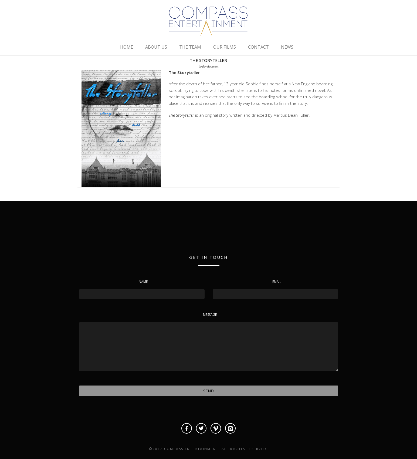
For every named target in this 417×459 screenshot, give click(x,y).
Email (276, 281)
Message (210, 314)
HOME (126, 47)
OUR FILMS (224, 47)
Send (208, 390)
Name (143, 281)
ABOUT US (156, 47)
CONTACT (258, 47)
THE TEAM (190, 47)
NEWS (287, 47)
